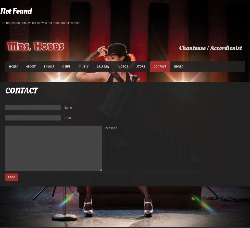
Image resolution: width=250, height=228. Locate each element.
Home (13, 66)
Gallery (103, 66)
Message (111, 128)
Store (140, 66)
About (30, 66)
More (178, 66)
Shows (49, 66)
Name (68, 108)
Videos (122, 66)
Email (67, 118)
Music (84, 66)
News (66, 66)
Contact (160, 66)
